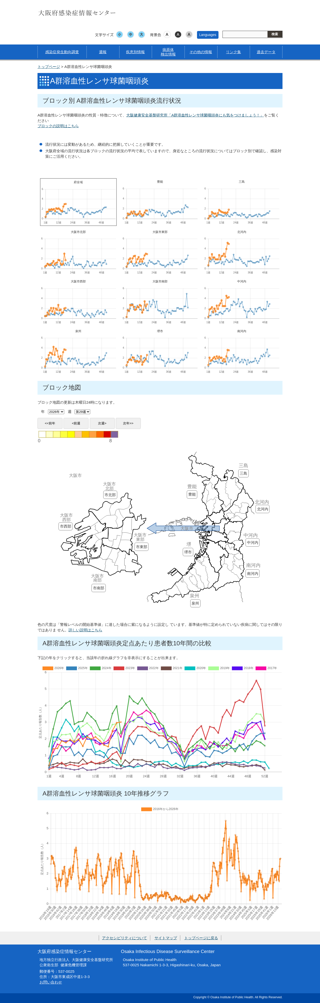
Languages (207, 35)
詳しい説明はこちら (85, 630)
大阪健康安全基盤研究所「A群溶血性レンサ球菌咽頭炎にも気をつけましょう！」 (195, 115)
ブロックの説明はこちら (58, 126)
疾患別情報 (135, 52)
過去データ (266, 52)
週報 (102, 52)
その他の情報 (201, 52)
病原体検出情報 (168, 51)
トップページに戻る (201, 938)
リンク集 (233, 52)
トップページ (49, 66)
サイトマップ (165, 938)
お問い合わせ (51, 982)
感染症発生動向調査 (62, 52)
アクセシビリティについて (124, 938)
